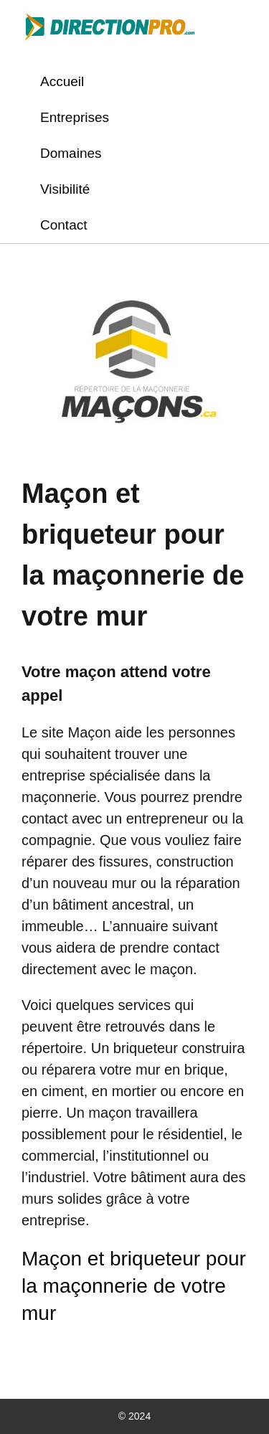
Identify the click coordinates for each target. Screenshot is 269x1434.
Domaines (71, 153)
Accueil (62, 81)
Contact (63, 224)
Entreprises (74, 117)
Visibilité (65, 189)
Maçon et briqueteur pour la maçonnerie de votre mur (134, 1285)
